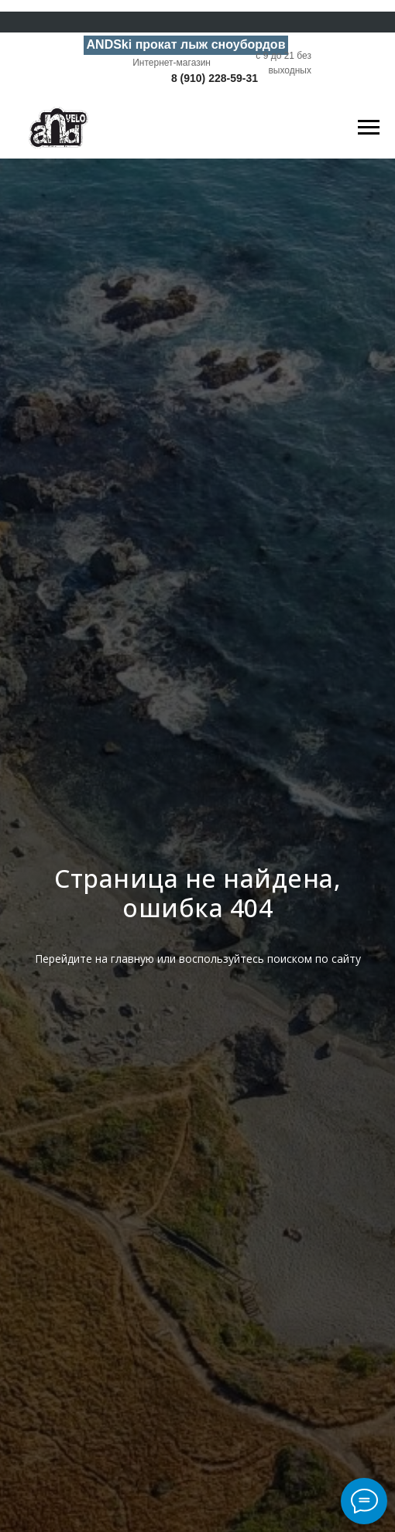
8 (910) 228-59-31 (214, 78)
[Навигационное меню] (369, 127)
